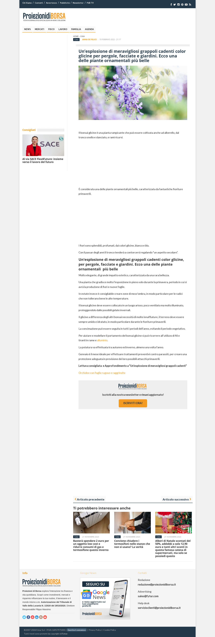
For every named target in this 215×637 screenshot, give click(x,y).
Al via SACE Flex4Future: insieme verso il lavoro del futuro (42, 160)
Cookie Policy (109, 630)
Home (76, 36)
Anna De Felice (89, 39)
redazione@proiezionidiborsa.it (157, 584)
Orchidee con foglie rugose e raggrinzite (102, 372)
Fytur (64, 633)
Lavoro (63, 29)
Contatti (39, 3)
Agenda (89, 29)
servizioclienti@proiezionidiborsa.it (159, 607)
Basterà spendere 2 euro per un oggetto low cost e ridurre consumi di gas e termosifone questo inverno (91, 545)
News (27, 29)
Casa (82, 36)
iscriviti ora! (133, 403)
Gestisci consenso (77, 630)
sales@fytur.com (148, 596)
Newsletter (78, 3)
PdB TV (90, 3)
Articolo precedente (90, 499)
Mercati (39, 29)
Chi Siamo (27, 3)
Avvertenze (51, 3)
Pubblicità (65, 3)
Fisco (51, 29)
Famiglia (76, 29)
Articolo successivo (176, 499)
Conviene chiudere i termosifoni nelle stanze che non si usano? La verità (132, 544)
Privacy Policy (95, 630)
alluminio (102, 340)
